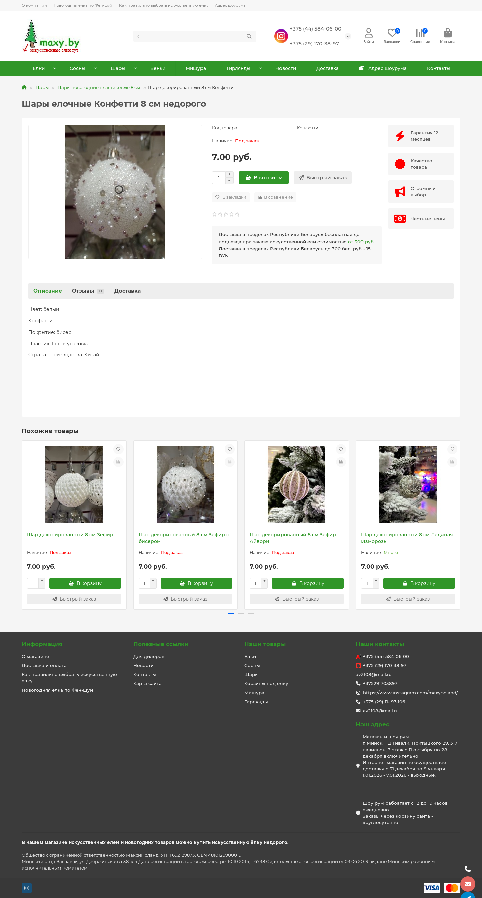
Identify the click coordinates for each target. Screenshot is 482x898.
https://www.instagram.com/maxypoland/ (410, 692)
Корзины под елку (266, 683)
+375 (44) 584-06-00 (315, 29)
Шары (118, 69)
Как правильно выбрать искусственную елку (163, 5)
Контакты (438, 69)
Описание (47, 292)
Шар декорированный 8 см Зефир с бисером (184, 538)
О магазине (35, 656)
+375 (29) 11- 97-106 (384, 701)
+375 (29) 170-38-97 (314, 44)
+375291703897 (380, 683)
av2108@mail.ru (374, 674)
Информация (42, 644)
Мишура (196, 69)
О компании (34, 5)
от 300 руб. (361, 242)
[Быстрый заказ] (323, 178)
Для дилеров (148, 656)
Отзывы (88, 292)
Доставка (327, 69)
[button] (231, 614)
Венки (157, 69)
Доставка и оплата (44, 665)
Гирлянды (238, 69)
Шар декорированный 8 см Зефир (70, 535)
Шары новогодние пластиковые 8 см (98, 88)
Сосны (78, 69)
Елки (39, 69)
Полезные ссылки (161, 644)
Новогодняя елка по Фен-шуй (83, 5)
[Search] (194, 36)
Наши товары (265, 644)
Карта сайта (147, 683)
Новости (285, 69)
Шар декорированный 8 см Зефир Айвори (293, 538)
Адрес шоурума (230, 5)
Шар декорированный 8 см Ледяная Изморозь (407, 538)
